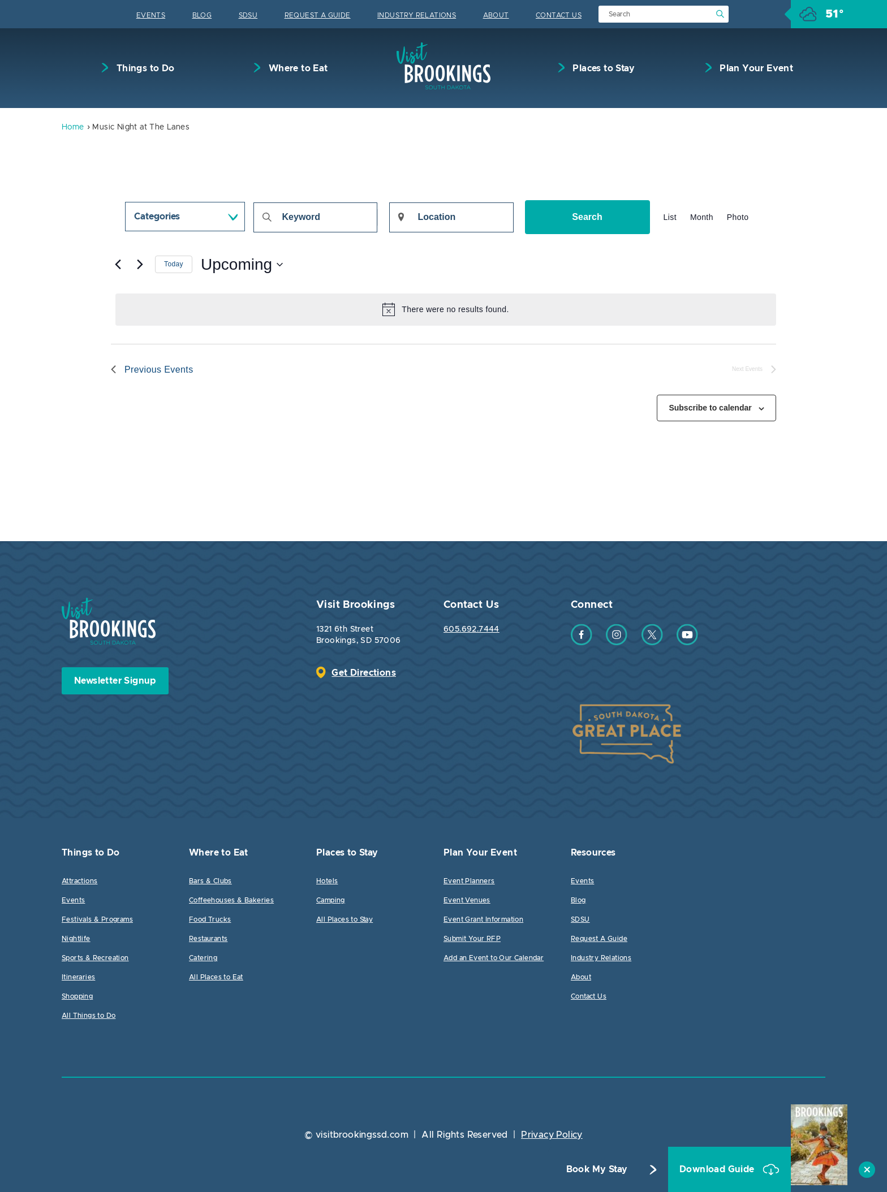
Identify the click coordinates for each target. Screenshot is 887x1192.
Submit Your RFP (472, 938)
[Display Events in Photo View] (738, 217)
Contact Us (559, 15)
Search (587, 217)
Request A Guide (318, 15)
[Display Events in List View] (670, 217)
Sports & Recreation (95, 958)
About (496, 15)
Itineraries (78, 977)
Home (73, 127)
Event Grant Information (483, 919)
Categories (157, 216)
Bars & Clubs (210, 881)
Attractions (79, 881)
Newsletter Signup (115, 680)
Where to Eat (297, 68)
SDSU (248, 15)
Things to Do (144, 68)
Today (173, 264)
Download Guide (718, 1169)
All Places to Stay (344, 919)
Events (150, 15)
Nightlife (76, 938)
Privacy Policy (552, 1134)
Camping (330, 900)
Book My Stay (597, 1169)
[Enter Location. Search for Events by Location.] (451, 217)
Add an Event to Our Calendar (494, 958)
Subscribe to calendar (710, 407)
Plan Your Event (755, 68)
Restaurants (208, 938)
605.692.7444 (472, 629)
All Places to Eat (216, 977)
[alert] (445, 309)
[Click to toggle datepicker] (242, 264)
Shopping (77, 996)
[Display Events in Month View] (701, 217)
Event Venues (467, 900)
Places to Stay (602, 68)
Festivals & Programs (97, 919)
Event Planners (469, 881)
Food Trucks (210, 919)
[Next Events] (140, 264)
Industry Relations (416, 15)
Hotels (327, 881)
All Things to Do (88, 1015)
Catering (203, 958)
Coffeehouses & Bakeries (231, 900)
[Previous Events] (117, 264)
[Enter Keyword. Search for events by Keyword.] (315, 217)
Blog (202, 15)
